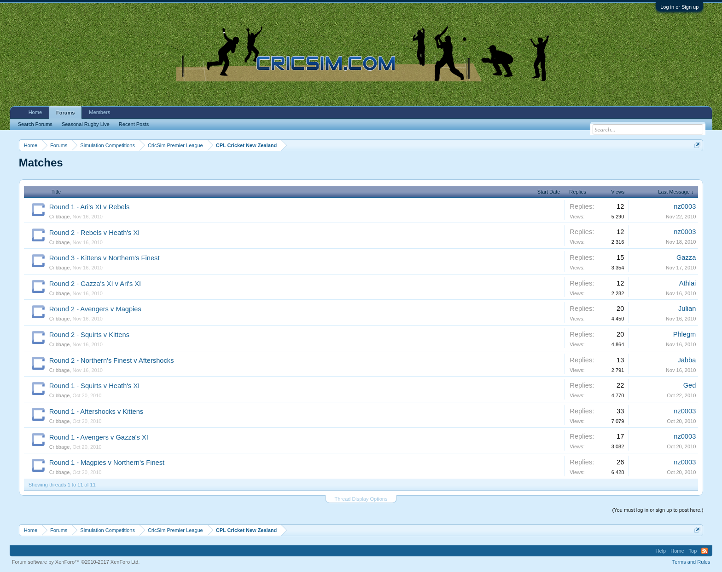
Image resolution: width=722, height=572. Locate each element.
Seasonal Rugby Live (86, 124)
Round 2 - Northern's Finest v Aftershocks (111, 360)
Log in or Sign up (679, 7)
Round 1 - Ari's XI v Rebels (89, 207)
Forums (65, 112)
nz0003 (685, 206)
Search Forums (35, 124)
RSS (704, 551)
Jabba (686, 360)
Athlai (687, 283)
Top (693, 551)
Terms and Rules (691, 562)
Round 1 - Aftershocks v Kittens (96, 411)
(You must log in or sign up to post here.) (658, 510)
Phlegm (684, 334)
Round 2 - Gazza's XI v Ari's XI (95, 283)
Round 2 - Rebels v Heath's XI (94, 232)
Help (661, 551)
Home (35, 112)
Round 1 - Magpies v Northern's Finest (106, 462)
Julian (687, 308)
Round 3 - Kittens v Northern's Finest (104, 258)
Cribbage (59, 216)
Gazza (686, 257)
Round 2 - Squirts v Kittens (89, 334)
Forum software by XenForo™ (76, 562)
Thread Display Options (361, 499)
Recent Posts (134, 124)
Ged (689, 385)
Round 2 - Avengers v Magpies (95, 309)
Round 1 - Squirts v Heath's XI (94, 385)
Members (99, 112)
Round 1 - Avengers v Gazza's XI (98, 437)
